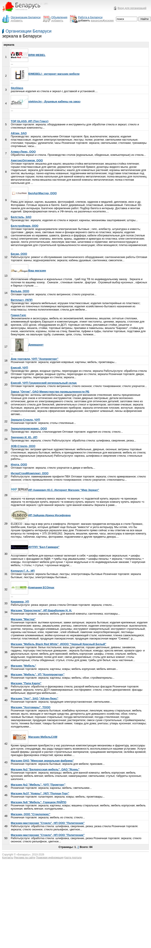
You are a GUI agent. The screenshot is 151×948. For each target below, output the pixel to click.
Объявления (59, 17)
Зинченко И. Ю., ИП (24, 437)
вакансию (97, 20)
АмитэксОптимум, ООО (27, 160)
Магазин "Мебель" (23, 665)
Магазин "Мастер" (23, 619)
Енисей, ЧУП (19, 367)
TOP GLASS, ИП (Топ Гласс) (29, 121)
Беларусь (23, 854)
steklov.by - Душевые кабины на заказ (45, 101)
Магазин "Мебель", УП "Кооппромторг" (38, 674)
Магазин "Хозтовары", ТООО (30, 707)
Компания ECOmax (32, 587)
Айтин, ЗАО (19, 133)
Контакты (7, 857)
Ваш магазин (28, 270)
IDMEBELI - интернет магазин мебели (45, 73)
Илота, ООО (19, 464)
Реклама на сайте (24, 857)
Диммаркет (27, 344)
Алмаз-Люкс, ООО (23, 151)
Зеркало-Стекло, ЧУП (25, 419)
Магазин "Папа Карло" (26, 683)
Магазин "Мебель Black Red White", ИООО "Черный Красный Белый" (58, 644)
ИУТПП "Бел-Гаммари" (35, 547)
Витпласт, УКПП (22, 300)
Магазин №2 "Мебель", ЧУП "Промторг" (38, 784)
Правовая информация (50, 857)
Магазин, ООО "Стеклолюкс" (30, 814)
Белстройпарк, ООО (24, 225)
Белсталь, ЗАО (21, 217)
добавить (17, 20)
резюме (109, 20)
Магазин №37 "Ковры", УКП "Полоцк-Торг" (40, 793)
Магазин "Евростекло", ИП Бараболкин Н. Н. (41, 610)
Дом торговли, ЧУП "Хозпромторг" (34, 358)
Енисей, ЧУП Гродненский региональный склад (44, 382)
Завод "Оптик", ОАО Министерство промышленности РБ (50, 391)
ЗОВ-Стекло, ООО (23, 446)
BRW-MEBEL (28, 55)
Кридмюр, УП (20, 601)
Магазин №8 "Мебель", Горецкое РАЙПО (38, 802)
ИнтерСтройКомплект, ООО (29, 473)
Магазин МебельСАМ (34, 736)
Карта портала (73, 857)
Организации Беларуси (29, 31)
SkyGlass (17, 88)
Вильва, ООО (20, 291)
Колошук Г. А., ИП (23, 570)
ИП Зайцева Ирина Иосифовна (41, 515)
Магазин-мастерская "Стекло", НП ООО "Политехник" (47, 823)
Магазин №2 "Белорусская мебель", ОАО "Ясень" (45, 769)
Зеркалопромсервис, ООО (29, 428)
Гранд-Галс (18, 315)
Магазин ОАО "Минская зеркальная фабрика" (42, 760)
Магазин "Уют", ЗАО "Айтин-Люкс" (34, 698)
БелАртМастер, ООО (34, 193)
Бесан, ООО (19, 253)
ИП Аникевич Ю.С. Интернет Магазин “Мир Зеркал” (55, 490)
